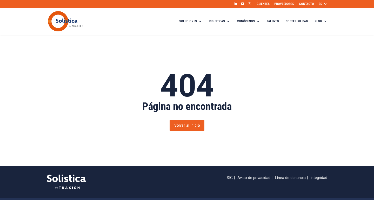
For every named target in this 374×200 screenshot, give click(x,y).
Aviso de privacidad (253, 177)
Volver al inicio (187, 125)
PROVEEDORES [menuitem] (284, 4)
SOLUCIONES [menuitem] (188, 21)
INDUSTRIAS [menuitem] (217, 21)
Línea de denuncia (290, 177)
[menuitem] (235, 4)
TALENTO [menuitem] (273, 21)
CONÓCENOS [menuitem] (246, 21)
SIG (230, 177)
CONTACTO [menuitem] (306, 4)
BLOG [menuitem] (318, 21)
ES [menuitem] (320, 4)
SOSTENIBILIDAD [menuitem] (297, 21)
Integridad (318, 177)
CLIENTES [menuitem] (263, 4)
